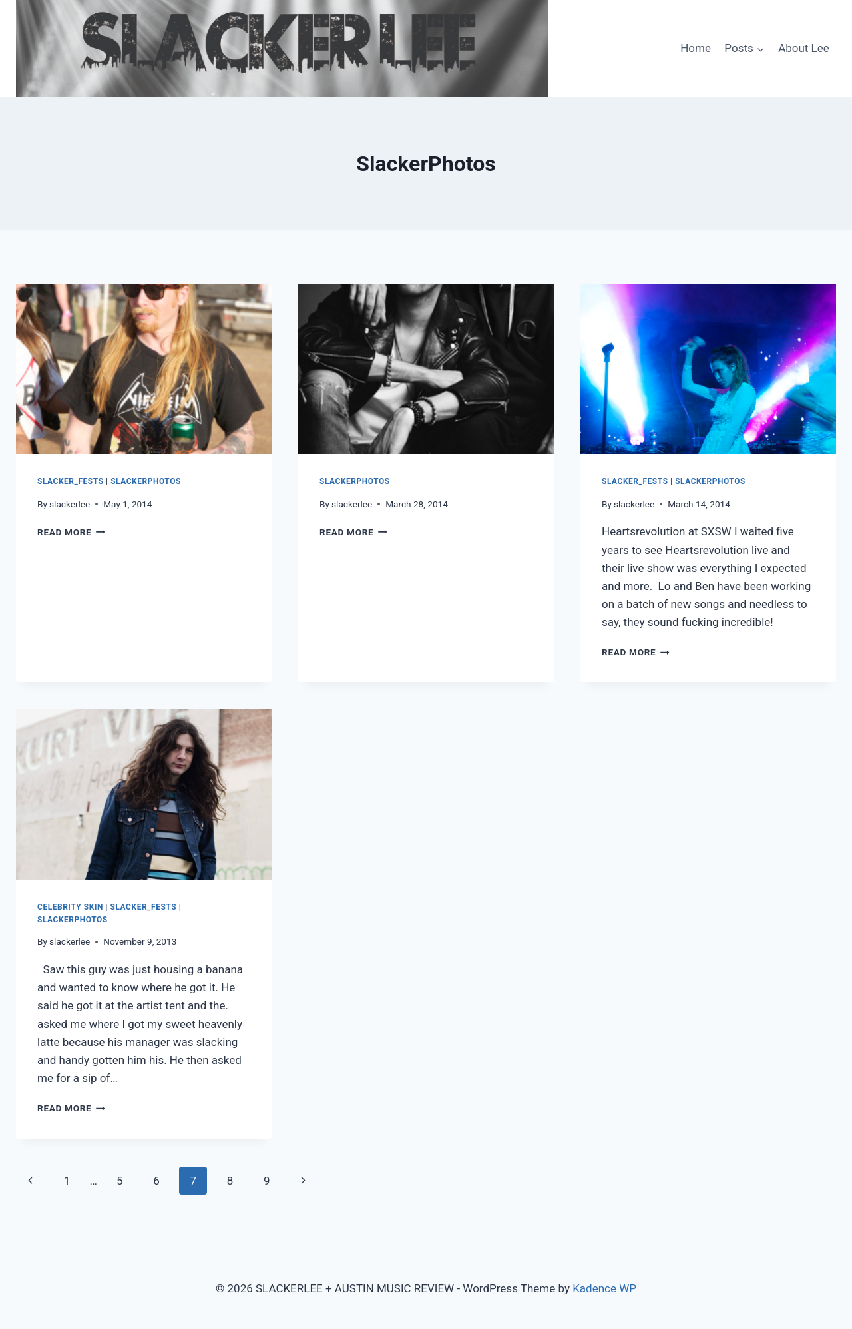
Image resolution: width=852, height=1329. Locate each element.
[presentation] (144, 369)
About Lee (803, 48)
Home (695, 48)
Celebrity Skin (70, 907)
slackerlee (69, 504)
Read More (71, 532)
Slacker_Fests (70, 481)
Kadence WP (604, 1288)
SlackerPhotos (145, 481)
